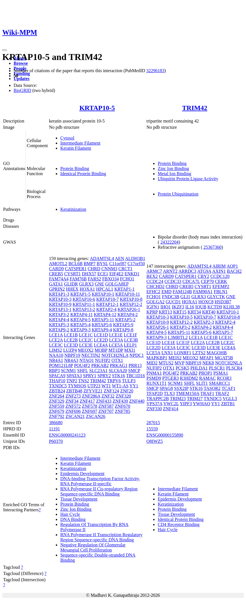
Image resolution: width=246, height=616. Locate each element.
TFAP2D (154, 393)
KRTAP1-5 (80, 294)
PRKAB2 (100, 365)
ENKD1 (132, 273)
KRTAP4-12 (105, 314)
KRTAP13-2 (83, 309)
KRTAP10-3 (60, 299)
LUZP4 (70, 350)
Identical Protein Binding (83, 173)
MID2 (151, 362)
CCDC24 (154, 281)
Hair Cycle (70, 514)
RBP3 (54, 370)
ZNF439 (120, 401)
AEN (119, 258)
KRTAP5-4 (80, 324)
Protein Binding (74, 168)
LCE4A (101, 345)
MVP (179, 362)
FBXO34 (110, 278)
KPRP (151, 312)
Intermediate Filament (80, 143)
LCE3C (56, 345)
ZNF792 (56, 416)
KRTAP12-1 (107, 304)
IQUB (200, 306)
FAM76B (78, 278)
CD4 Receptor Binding (179, 524)
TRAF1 (207, 393)
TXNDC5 (58, 385)
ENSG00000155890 (164, 435)
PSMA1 (220, 373)
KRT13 (165, 312)
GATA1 (56, 284)
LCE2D (101, 340)
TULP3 (129, 380)
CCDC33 (172, 281)
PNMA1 (154, 373)
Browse (21, 63)
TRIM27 (195, 398)
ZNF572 (73, 406)
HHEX (72, 289)
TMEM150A (187, 393)
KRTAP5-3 (59, 324)
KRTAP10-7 (107, 299)
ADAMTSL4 (102, 258)
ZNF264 (56, 396)
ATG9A (204, 271)
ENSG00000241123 (67, 435)
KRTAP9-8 (123, 329)
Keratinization (73, 209)
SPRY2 (104, 375)
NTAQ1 (86, 360)
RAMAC (207, 378)
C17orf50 (136, 263)
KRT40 (208, 312)
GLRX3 (86, 284)
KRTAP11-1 (83, 304)
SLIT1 (202, 383)
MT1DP (115, 350)
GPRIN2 (57, 289)
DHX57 (89, 273)
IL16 (189, 306)
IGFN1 (152, 306)
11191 (54, 428)
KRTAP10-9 (60, 304)
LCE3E (86, 345)
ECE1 (102, 273)
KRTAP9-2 (59, 329)
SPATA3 (74, 375)
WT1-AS (120, 385)
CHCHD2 (155, 286)
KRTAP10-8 (131, 299)
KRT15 (180, 312)
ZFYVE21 (93, 391)
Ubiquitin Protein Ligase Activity (188, 178)
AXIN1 (219, 271)
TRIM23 (178, 398)
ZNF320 (123, 396)
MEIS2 (174, 357)
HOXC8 (205, 301)
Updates (21, 78)
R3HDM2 (189, 378)
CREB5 (56, 273)
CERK (221, 281)
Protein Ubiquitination (178, 194)
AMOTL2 (58, 263)
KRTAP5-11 (103, 319)
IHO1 (166, 306)
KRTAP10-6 (83, 299)
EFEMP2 (220, 286)
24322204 (170, 242)
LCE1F (130, 334)
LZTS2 (199, 352)
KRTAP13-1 (60, 309)
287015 (153, 422)
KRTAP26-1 (129, 309)
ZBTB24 (57, 391)
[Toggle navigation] (4, 50)
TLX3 (169, 393)
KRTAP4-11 (81, 314)
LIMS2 (55, 350)
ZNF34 (71, 401)
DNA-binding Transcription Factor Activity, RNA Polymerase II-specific (100, 481)
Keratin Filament (75, 148)
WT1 (106, 385)
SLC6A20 (118, 370)
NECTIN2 (91, 355)
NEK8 (208, 362)
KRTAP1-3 (59, 294)
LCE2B (71, 340)
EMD (166, 291)
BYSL (102, 263)
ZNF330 (154, 408)
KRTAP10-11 (127, 294)
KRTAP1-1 (124, 289)
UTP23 (93, 385)
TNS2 (83, 380)
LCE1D (101, 334)
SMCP (134, 370)
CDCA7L (191, 281)
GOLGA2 (155, 301)
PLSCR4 (234, 368)
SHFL (82, 370)
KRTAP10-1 (103, 294)
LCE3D (71, 345)
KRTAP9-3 (80, 329)
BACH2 (234, 271)
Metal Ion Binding (174, 173)
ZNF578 (89, 406)
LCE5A (116, 345)
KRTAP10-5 (97, 107)
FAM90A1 (203, 291)
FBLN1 (221, 291)
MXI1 (129, 350)
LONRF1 (182, 352)
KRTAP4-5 (80, 319)
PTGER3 (170, 378)
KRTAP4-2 (127, 314)
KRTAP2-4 (106, 309)
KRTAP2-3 (204, 322)
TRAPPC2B (157, 398)
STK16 (118, 375)
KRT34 (194, 312)
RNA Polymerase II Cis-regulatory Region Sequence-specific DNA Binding (99, 491)
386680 (56, 422)
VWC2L (171, 403)
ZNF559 (56, 406)
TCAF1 (229, 388)
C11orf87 (118, 263)
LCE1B (71, 334)
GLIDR (71, 284)
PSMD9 (153, 378)
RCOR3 (224, 378)
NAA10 (56, 355)
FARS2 (94, 278)
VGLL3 (230, 398)
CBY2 (203, 276)
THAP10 (57, 380)
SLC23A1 (98, 370)
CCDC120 (220, 276)
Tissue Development (78, 499)
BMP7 (90, 263)
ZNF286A (91, 396)
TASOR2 (212, 388)
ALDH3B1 (135, 258)
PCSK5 (182, 368)
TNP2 (71, 380)
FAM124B (182, 291)
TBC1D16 (135, 375)
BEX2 (152, 276)
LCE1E (116, 334)
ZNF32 (107, 396)
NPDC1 (136, 355)
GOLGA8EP (117, 284)
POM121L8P (61, 365)
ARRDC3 (187, 271)
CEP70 (207, 281)
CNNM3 (109, 268)
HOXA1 (87, 289)
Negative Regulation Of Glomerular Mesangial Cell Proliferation (93, 547)
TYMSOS (77, 385)
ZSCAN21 (75, 416)
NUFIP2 (102, 360)
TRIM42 (194, 107)
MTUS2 (166, 362)
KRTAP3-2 (59, 314)
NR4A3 (71, 360)
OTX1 (117, 360)
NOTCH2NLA (114, 355)
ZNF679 (56, 411)
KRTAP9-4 (102, 329)
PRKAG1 (118, 365)
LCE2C (86, 340)
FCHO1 (127, 278)
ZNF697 (89, 411)
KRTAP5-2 (125, 319)
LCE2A (56, 340)
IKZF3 (178, 306)
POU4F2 (82, 365)
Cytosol (67, 138)
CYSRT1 (72, 273)
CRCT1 (125, 268)
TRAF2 (222, 393)
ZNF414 (170, 408)
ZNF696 (73, 411)
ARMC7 (154, 271)
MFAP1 (206, 357)
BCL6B (76, 263)
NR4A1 (56, 360)
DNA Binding (72, 519)
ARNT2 (170, 271)
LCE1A (56, 334)
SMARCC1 (219, 383)
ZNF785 (122, 411)
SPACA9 (57, 375)
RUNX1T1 (156, 383)
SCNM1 (68, 370)
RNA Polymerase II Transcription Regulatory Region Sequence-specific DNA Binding (101, 537)
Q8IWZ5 (154, 441)
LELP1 (130, 345)
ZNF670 (122, 406)
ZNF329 (56, 401)
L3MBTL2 (178, 337)
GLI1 (185, 296)
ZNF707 (106, 411)
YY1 (133, 385)
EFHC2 (153, 291)
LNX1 (167, 352)
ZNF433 (104, 401)
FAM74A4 (59, 278)
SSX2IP (181, 388)
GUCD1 (173, 301)
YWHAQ (201, 403)
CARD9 (56, 268)
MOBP (101, 350)
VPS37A (154, 403)
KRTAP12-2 (131, 304)
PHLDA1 (199, 368)
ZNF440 (136, 401)
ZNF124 (111, 391)
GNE (99, 284)
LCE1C (86, 334)
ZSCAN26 (95, 416)
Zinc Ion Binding (173, 168)
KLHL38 (231, 306)
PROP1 (205, 373)
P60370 (56, 441)
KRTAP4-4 (59, 319)
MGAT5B (224, 357)
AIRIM (219, 266)
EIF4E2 (116, 273)
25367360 (213, 247)
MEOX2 (85, 350)
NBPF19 (72, 355)
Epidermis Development (82, 473)
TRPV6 (114, 380)
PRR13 (135, 365)
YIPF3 (186, 403)
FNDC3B (170, 296)
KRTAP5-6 (102, 324)
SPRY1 (89, 375)
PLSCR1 (217, 368)
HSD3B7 (223, 301)
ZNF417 (87, 401)
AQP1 (232, 266)
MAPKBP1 (156, 357)
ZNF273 (73, 396)
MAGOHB (217, 352)
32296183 (155, 70)
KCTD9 (215, 306)
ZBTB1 (228, 403)
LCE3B (131, 340)
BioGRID (22, 90)
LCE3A (116, 340)
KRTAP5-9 (123, 324)
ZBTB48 (74, 391)
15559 (152, 428)
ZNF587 (106, 406)
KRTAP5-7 (223, 332)
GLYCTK (216, 296)
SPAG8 (166, 388)
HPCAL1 (104, 289)
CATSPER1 (75, 268)
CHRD (94, 268)
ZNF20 (126, 391)
